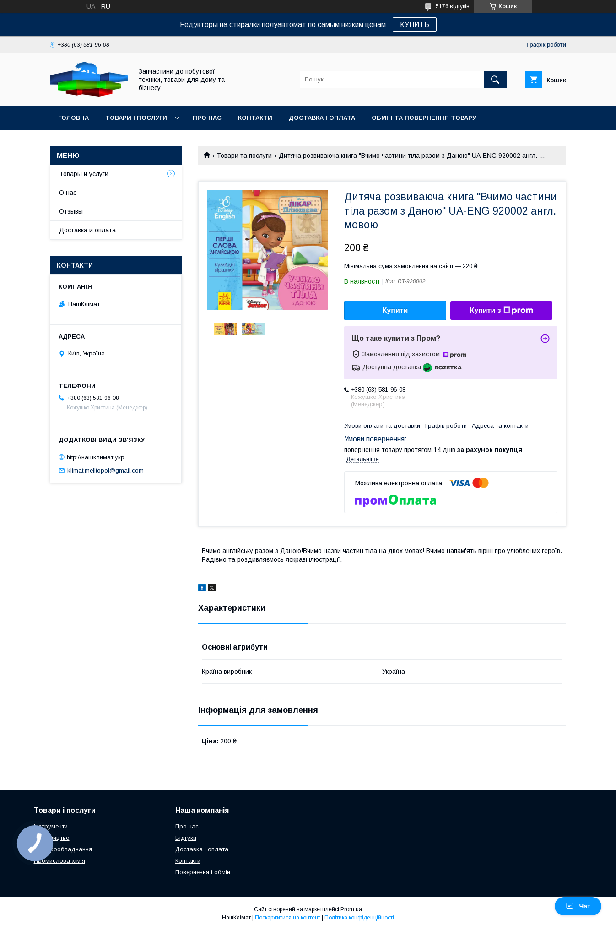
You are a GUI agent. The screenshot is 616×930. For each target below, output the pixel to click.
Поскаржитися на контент (287, 917)
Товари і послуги (136, 117)
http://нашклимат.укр (95, 457)
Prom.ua (351, 909)
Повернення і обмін (202, 872)
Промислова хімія (59, 860)
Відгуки (185, 837)
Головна (73, 117)
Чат (578, 906)
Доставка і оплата (322, 117)
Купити (395, 310)
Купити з (501, 310)
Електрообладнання (63, 849)
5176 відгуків (453, 6)
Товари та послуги (244, 155)
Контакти (255, 117)
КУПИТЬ (414, 24)
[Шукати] (495, 79)
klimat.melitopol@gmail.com (105, 470)
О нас (67, 192)
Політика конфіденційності (359, 917)
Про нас (207, 117)
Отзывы (71, 211)
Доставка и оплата (87, 230)
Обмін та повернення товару (424, 117)
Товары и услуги (83, 173)
